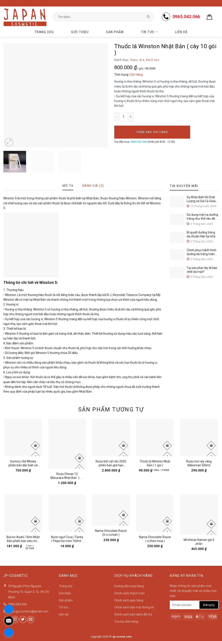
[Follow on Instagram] (15, 619)
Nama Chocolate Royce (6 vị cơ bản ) (111, 532)
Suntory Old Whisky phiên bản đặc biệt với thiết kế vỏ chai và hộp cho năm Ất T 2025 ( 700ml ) (23, 463)
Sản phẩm (115, 32)
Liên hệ (181, 32)
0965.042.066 (139, 141)
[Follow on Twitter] (22, 619)
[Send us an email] (30, 619)
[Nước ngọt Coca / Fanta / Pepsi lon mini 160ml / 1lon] (67, 513)
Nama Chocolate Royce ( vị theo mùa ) (155, 539)
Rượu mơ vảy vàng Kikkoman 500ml (199, 463)
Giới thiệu (80, 32)
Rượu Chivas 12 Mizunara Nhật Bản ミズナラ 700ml (67, 476)
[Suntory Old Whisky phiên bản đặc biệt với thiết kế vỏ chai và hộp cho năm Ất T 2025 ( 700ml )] (23, 437)
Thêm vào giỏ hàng (152, 132)
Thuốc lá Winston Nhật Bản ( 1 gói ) (155, 463)
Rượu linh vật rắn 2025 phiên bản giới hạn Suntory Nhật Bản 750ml (111, 463)
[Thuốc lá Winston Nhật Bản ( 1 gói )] (155, 437)
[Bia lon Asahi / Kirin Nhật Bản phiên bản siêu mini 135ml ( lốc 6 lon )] (23, 513)
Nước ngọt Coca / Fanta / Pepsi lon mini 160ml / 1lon (67, 539)
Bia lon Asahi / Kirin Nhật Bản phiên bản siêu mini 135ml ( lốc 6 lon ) (23, 539)
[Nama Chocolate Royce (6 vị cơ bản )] (111, 510)
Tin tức (149, 32)
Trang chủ (44, 32)
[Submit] (148, 17)
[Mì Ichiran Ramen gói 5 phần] (199, 514)
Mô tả (67, 185)
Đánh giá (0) (93, 185)
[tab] (67, 185)
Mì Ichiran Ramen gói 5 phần (199, 541)
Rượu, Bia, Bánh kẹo (145, 59)
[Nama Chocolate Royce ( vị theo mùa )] (155, 513)
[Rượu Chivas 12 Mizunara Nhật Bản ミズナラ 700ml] (67, 444)
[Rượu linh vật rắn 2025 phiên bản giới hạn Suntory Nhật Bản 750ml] (111, 437)
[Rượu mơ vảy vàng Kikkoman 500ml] (199, 437)
